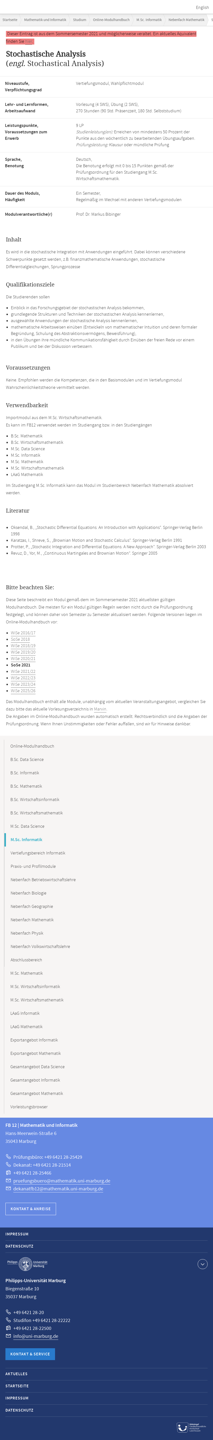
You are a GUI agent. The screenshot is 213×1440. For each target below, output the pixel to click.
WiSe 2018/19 (23, 646)
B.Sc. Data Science (27, 760)
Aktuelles (16, 1374)
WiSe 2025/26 (23, 691)
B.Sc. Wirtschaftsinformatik (34, 800)
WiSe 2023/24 (23, 684)
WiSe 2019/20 (23, 652)
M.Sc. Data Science (27, 826)
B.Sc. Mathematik (26, 786)
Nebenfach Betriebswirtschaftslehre (43, 880)
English (202, 8)
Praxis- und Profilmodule (33, 867)
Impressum (17, 1234)
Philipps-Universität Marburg (27, 1264)
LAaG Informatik (24, 1013)
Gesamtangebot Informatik (35, 1080)
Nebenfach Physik (27, 933)
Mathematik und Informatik (45, 20)
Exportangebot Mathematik (35, 1054)
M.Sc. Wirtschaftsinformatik (35, 987)
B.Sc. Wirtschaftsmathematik (36, 813)
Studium (79, 20)
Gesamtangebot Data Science (37, 1067)
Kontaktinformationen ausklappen (202, 1264)
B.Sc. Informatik (24, 773)
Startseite (9, 20)
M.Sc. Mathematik (26, 973)
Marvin (100, 709)
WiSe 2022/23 (23, 678)
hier (28, 42)
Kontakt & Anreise (31, 1209)
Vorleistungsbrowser (29, 1107)
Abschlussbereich (26, 960)
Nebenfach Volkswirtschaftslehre (40, 947)
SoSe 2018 (20, 639)
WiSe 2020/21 (23, 659)
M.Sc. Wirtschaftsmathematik (36, 1000)
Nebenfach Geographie (32, 907)
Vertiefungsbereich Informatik (38, 853)
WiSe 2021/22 (23, 672)
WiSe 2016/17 (23, 633)
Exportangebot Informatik (34, 1040)
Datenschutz (19, 1246)
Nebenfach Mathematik (186, 20)
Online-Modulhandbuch (111, 20)
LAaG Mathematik (26, 1027)
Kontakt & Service (30, 1354)
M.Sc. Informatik (149, 20)
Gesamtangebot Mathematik (36, 1094)
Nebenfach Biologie (28, 893)
